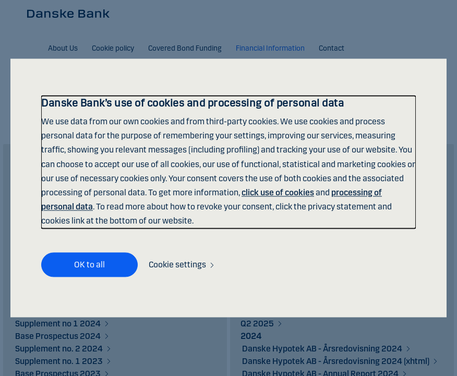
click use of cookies (278, 192)
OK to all (89, 264)
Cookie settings (177, 265)
